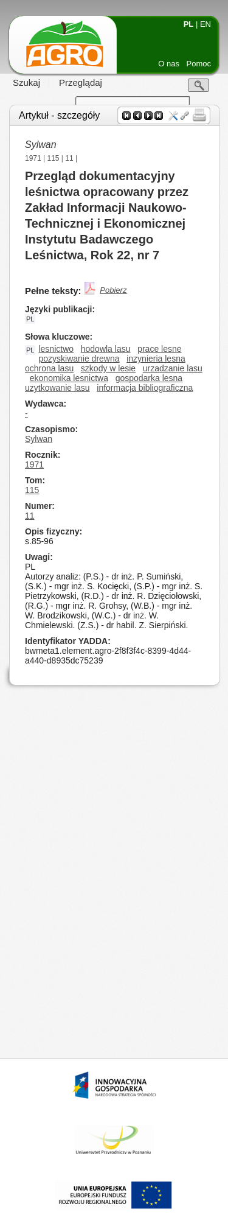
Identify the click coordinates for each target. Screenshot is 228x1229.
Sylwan (38, 439)
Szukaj (26, 82)
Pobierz (113, 290)
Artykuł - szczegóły (59, 115)
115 (53, 158)
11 (69, 158)
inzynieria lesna (155, 358)
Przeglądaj (80, 82)
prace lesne (159, 349)
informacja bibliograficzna (145, 388)
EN (205, 24)
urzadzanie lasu (172, 368)
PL (189, 24)
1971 (33, 158)
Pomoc (199, 63)
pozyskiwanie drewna (78, 358)
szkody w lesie (108, 368)
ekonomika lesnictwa (69, 378)
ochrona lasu (49, 368)
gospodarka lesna (149, 378)
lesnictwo (56, 349)
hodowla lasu (106, 349)
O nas (168, 63)
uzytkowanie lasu (57, 388)
